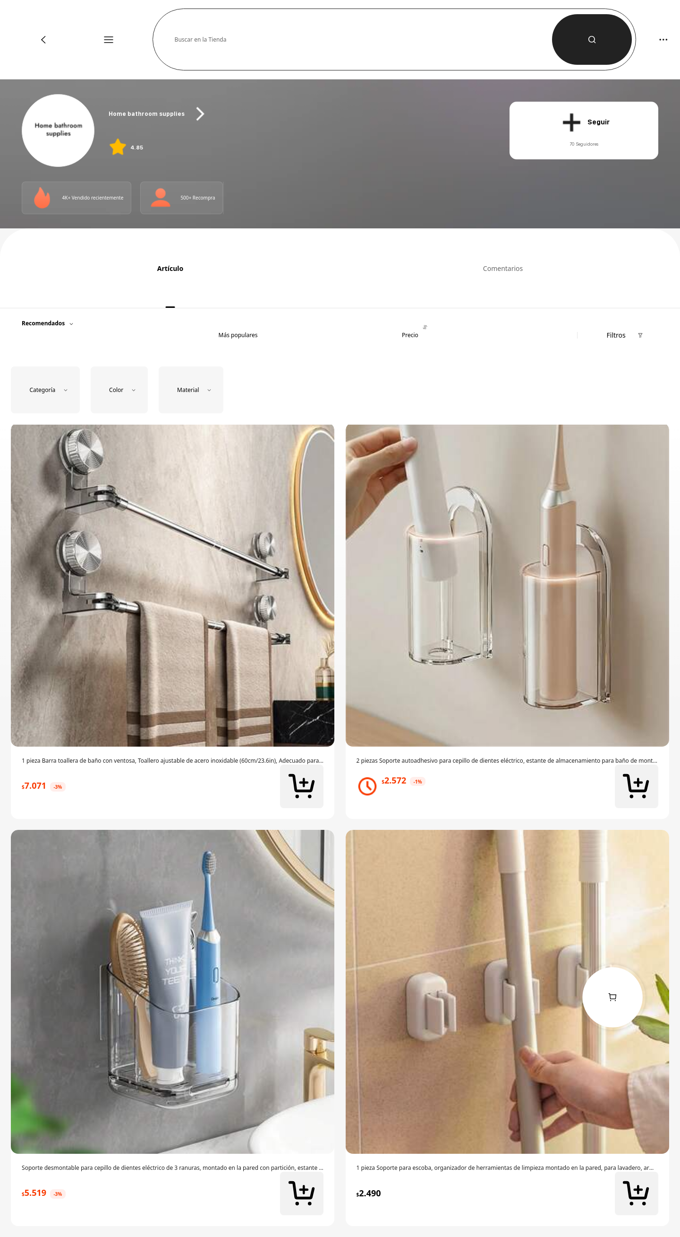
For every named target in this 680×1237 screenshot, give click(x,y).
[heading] (298, 114)
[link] (58, 131)
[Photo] (42, 197)
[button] (363, 39)
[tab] (166, 267)
